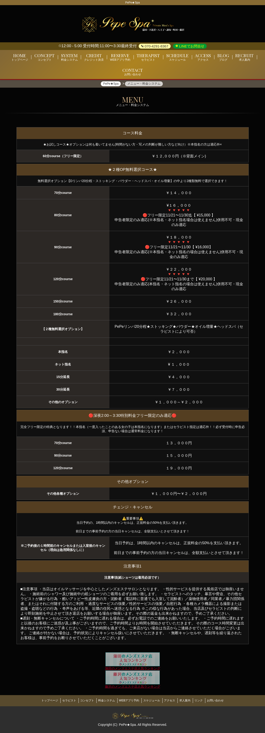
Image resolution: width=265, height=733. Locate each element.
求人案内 (190, 701)
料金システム (103, 701)
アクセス (173, 701)
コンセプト (81, 701)
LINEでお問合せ (191, 46)
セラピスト (61, 701)
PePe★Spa (127, 724)
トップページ (39, 701)
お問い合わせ (225, 701)
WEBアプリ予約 (128, 701)
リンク (207, 701)
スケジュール (152, 701)
